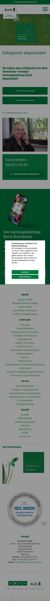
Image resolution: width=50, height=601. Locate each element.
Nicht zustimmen (25, 277)
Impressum (26, 265)
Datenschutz (16, 265)
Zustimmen (25, 272)
